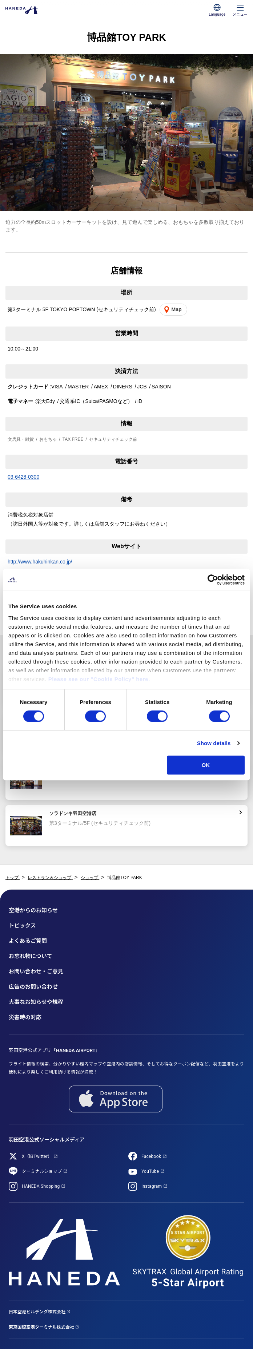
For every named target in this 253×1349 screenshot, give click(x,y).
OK (206, 765)
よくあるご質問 (28, 941)
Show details (214, 743)
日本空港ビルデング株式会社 (37, 1311)
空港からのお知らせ (33, 910)
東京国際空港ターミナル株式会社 (41, 1327)
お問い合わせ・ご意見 (36, 971)
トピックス (22, 925)
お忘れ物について (30, 956)
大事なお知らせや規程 (36, 1002)
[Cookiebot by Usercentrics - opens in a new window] (213, 579)
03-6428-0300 (23, 477)
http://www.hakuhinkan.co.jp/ (40, 562)
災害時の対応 (25, 1017)
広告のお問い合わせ (33, 987)
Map (176, 309)
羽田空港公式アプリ (54, 1050)
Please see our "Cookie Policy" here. (99, 679)
